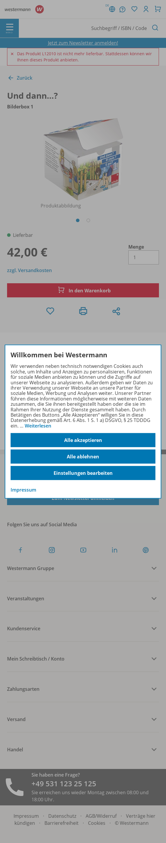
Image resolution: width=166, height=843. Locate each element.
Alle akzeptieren (83, 440)
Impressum (23, 490)
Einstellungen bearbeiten (83, 473)
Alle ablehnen (83, 456)
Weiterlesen (38, 426)
